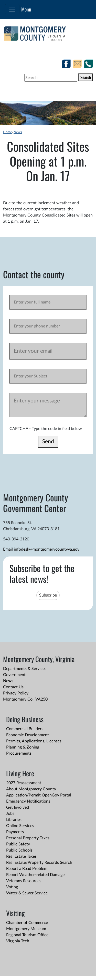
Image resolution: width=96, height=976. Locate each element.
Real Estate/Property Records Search (39, 862)
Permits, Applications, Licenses (33, 741)
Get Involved (17, 807)
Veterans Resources (23, 881)
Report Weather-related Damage (35, 875)
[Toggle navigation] (12, 9)
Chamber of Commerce (27, 923)
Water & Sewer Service (27, 893)
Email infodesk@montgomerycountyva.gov (41, 549)
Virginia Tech (17, 941)
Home (7, 132)
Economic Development (27, 735)
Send (48, 441)
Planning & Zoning (22, 747)
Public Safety (18, 844)
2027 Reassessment (23, 783)
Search (85, 77)
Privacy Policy (15, 693)
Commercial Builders (24, 729)
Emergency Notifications (28, 801)
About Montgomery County (31, 789)
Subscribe (48, 595)
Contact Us (13, 687)
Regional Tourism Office (27, 935)
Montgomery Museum (26, 929)
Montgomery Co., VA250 (25, 699)
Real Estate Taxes (21, 856)
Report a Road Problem (26, 869)
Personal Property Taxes (27, 838)
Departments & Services (24, 669)
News (18, 132)
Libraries (14, 820)
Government (14, 675)
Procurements (18, 753)
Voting (12, 887)
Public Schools (19, 850)
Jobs (10, 814)
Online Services (20, 826)
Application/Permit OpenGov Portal (38, 795)
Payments (15, 832)
